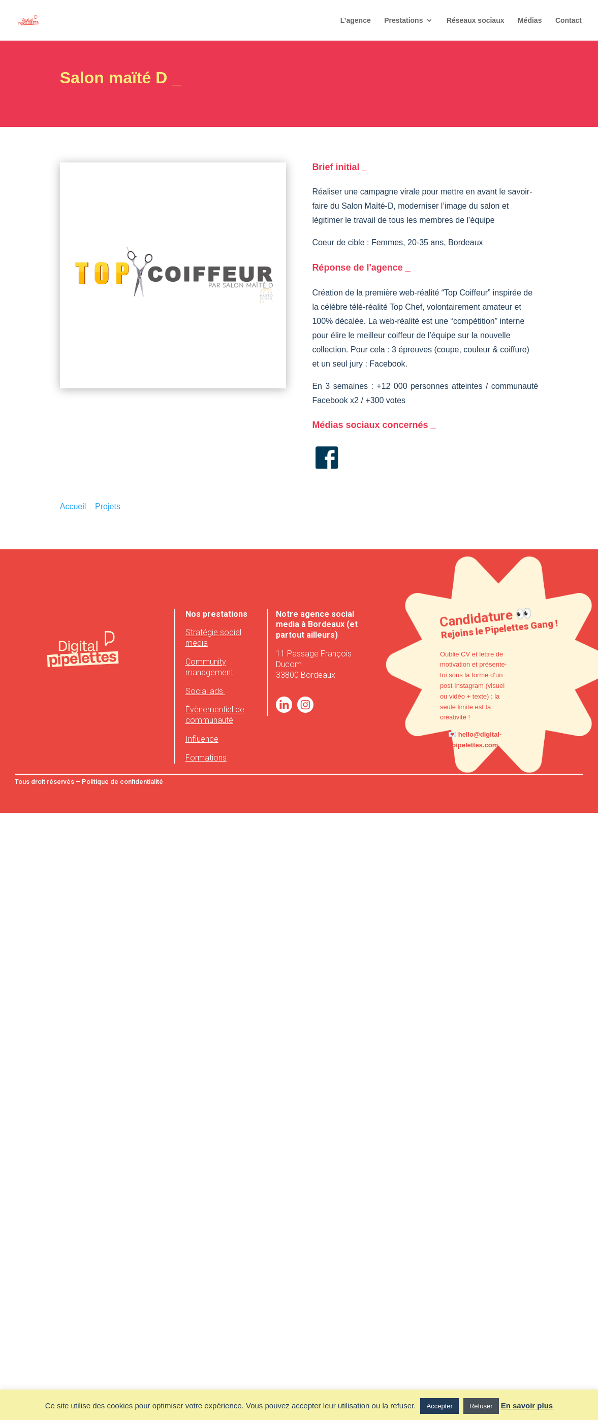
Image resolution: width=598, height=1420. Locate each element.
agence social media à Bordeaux (315, 619)
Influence (201, 739)
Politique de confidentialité (121, 781)
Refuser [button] (481, 1406)
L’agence (355, 20)
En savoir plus (527, 1405)
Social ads (205, 691)
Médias (530, 20)
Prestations (403, 20)
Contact (568, 20)
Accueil (73, 506)
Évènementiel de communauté (214, 715)
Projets (107, 506)
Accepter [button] (439, 1406)
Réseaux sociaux (476, 20)
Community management (209, 667)
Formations (206, 758)
